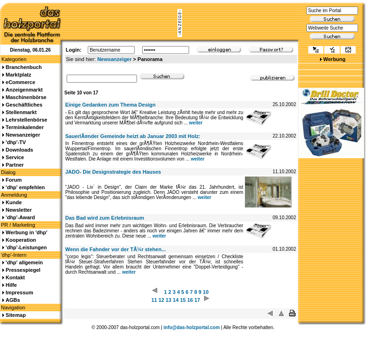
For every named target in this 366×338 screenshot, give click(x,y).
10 (205, 292)
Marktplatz (18, 74)
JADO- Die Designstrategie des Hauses (113, 172)
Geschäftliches (24, 105)
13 (168, 300)
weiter (196, 122)
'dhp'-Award (20, 217)
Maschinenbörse (26, 97)
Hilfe (11, 285)
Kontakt (15, 277)
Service (15, 157)
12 (161, 300)
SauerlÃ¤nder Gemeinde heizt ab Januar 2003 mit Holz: (132, 136)
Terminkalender (25, 127)
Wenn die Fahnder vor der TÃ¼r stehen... (115, 249)
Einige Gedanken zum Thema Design (110, 105)
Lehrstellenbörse (26, 120)
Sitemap (16, 315)
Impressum (19, 292)
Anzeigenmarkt (24, 89)
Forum (14, 180)
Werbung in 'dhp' (26, 232)
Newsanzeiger (114, 59)
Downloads (19, 150)
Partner (15, 165)
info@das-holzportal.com (192, 327)
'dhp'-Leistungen (26, 247)
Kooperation (21, 240)
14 (175, 300)
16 (190, 300)
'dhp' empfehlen (25, 187)
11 (154, 300)
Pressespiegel (23, 270)
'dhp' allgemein (24, 262)
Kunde (14, 202)
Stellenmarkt (21, 112)
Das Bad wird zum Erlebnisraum (104, 218)
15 (183, 300)
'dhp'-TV (16, 142)
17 (197, 300)
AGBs (13, 300)
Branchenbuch (24, 67)
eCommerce (20, 82)
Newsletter (19, 210)
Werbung (334, 59)
